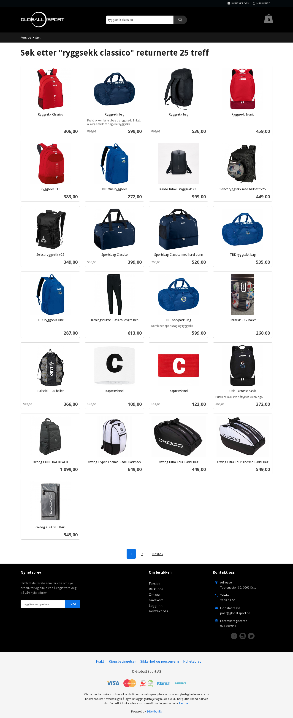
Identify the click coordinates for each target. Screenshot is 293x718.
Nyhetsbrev (192, 661)
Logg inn (156, 605)
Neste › (157, 553)
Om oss (154, 594)
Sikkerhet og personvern (159, 661)
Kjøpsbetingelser (122, 661)
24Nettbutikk (154, 711)
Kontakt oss (158, 610)
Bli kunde (156, 588)
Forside (26, 37)
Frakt (100, 661)
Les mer (184, 703)
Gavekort (156, 599)
